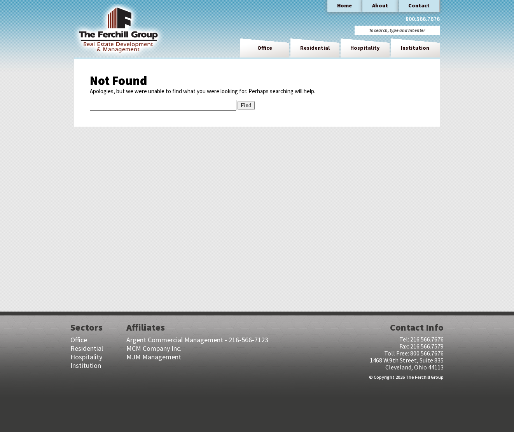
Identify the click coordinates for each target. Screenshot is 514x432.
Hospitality (364, 47)
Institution (415, 47)
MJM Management (153, 356)
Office (264, 47)
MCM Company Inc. (154, 348)
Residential (315, 47)
